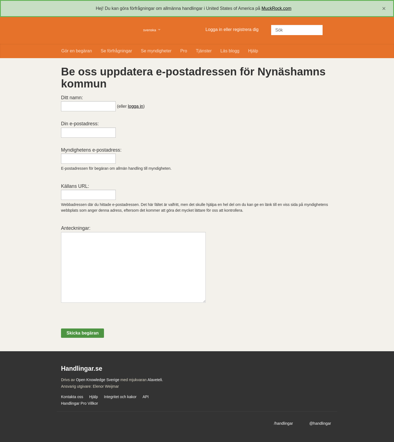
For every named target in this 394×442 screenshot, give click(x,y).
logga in (135, 106)
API (146, 397)
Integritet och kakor (120, 397)
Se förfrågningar (116, 51)
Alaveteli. (155, 380)
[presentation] (102, 317)
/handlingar (283, 423)
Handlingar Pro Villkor (79, 403)
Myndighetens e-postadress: (91, 150)
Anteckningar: (76, 228)
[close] (384, 8)
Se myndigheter (156, 51)
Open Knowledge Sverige (97, 380)
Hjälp (253, 51)
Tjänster (204, 51)
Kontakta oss (72, 397)
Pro (183, 51)
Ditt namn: (72, 97)
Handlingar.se (98, 30)
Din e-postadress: (80, 123)
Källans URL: (75, 186)
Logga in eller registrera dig (232, 29)
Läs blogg (230, 51)
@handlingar (320, 423)
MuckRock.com (276, 8)
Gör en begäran (76, 51)
